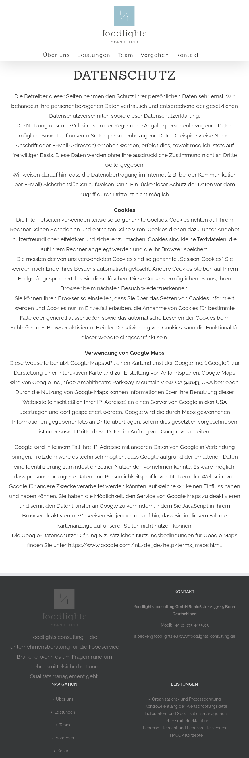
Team (64, 725)
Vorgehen (65, 738)
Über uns (64, 699)
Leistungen (64, 712)
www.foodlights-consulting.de (207, 636)
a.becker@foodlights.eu (156, 636)
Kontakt (64, 751)
